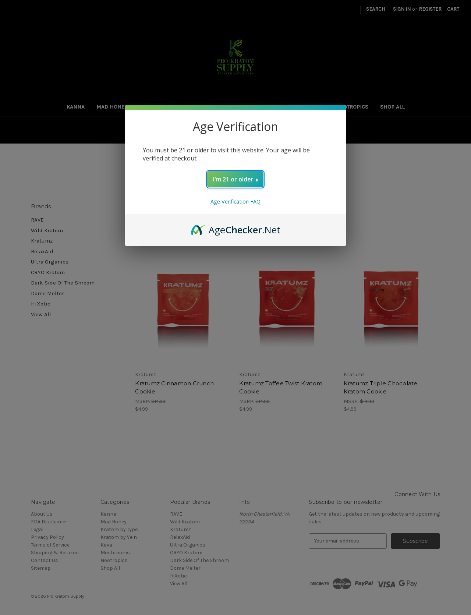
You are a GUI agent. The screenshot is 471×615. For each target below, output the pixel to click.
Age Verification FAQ (235, 201)
